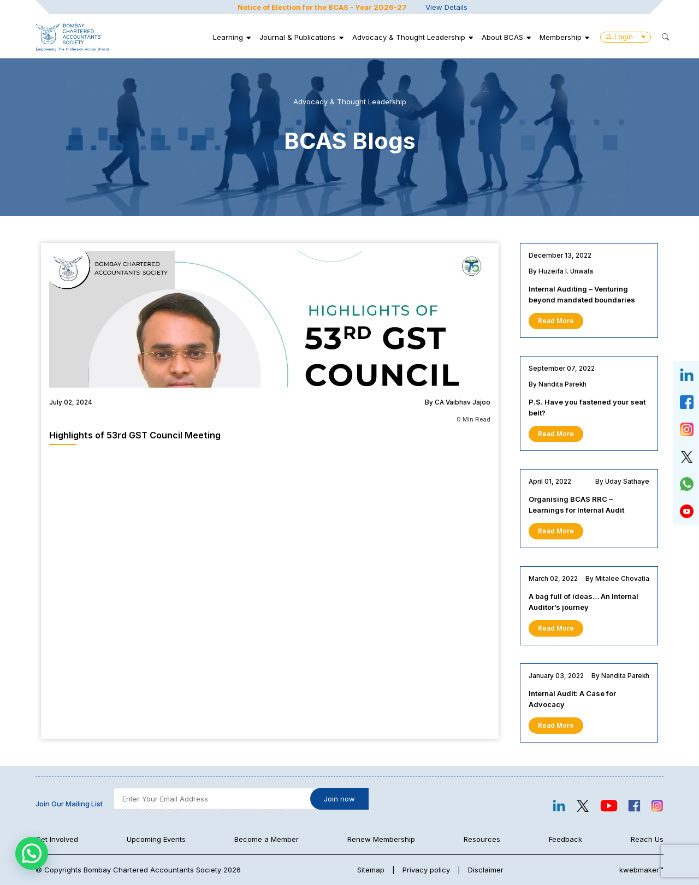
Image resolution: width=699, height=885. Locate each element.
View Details (446, 7)
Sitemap (370, 869)
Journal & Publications (297, 37)
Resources (482, 839)
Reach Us (647, 839)
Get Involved (56, 839)
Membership (561, 37)
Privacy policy (426, 869)
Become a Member (266, 839)
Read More (556, 321)
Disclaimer (485, 869)
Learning (228, 37)
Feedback (565, 839)
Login (625, 36)
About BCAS (502, 37)
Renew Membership (381, 839)
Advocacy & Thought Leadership (408, 37)
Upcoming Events (156, 839)
